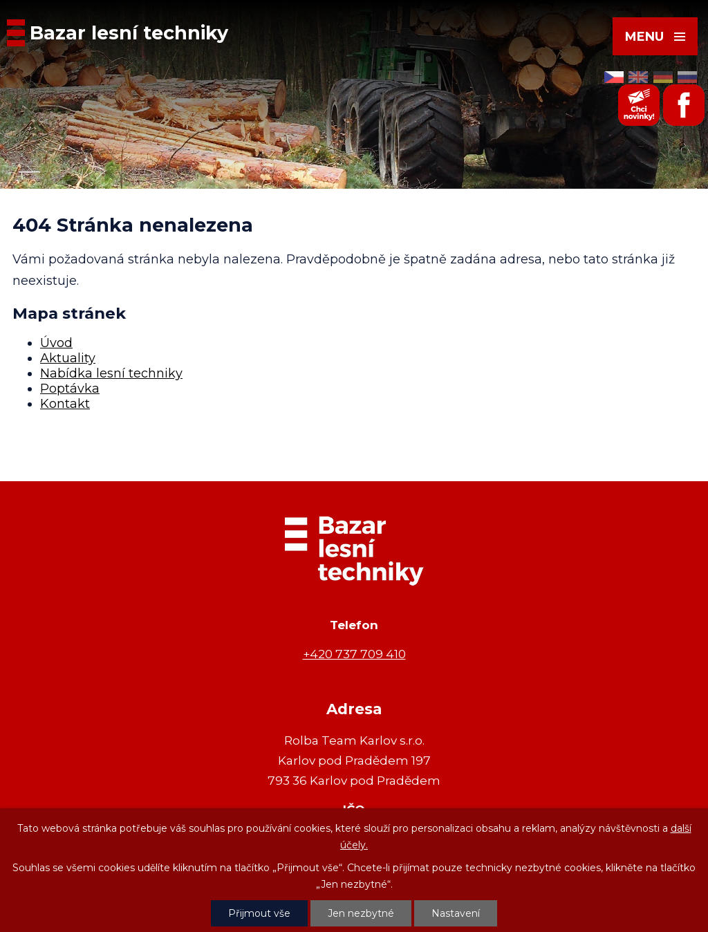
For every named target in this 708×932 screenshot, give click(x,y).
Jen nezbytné (361, 913)
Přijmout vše (259, 913)
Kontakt (65, 403)
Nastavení (455, 913)
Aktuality (67, 358)
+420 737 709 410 (354, 653)
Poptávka (70, 388)
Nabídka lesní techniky (111, 373)
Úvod (56, 343)
